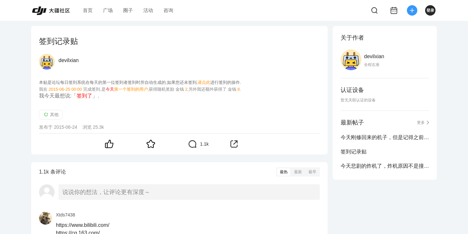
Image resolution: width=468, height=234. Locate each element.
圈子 (128, 10)
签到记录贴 (354, 151)
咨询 (168, 10)
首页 (88, 10)
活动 (148, 10)
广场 (108, 10)
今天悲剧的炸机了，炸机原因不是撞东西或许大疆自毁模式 (385, 166)
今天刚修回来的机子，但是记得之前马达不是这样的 (385, 137)
